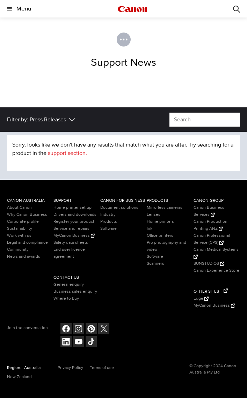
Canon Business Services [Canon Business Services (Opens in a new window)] (209, 211)
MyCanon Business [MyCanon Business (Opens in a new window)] (74, 235)
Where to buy (66, 298)
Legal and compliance (27, 242)
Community (18, 249)
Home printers (160, 221)
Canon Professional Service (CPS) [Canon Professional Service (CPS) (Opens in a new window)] (212, 239)
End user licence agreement (69, 253)
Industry (108, 214)
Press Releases (48, 119)
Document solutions (119, 207)
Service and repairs (71, 228)
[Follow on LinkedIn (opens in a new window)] (66, 342)
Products (108, 221)
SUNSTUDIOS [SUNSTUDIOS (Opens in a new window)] (209, 263)
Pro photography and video (166, 246)
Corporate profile (23, 221)
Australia (32, 367)
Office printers (160, 235)
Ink (149, 228)
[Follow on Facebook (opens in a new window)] (66, 329)
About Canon (19, 207)
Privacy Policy (70, 367)
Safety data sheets (70, 242)
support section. (67, 153)
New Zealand (19, 376)
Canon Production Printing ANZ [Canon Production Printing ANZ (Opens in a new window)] (210, 225)
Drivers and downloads (74, 214)
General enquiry (68, 284)
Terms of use (102, 367)
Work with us (19, 235)
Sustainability (19, 228)
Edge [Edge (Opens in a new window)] (201, 298)
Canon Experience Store (216, 270)
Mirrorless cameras (164, 207)
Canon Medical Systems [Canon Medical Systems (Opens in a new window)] (216, 253)
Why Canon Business (27, 214)
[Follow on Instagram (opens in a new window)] (78, 329)
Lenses (153, 214)
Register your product (73, 221)
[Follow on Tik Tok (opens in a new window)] (91, 342)
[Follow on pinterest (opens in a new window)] (91, 329)
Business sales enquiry (75, 291)
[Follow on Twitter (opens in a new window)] (103, 329)
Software (108, 228)
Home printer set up (72, 207)
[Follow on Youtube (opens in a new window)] (78, 342)
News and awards (23, 256)
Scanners (155, 263)
